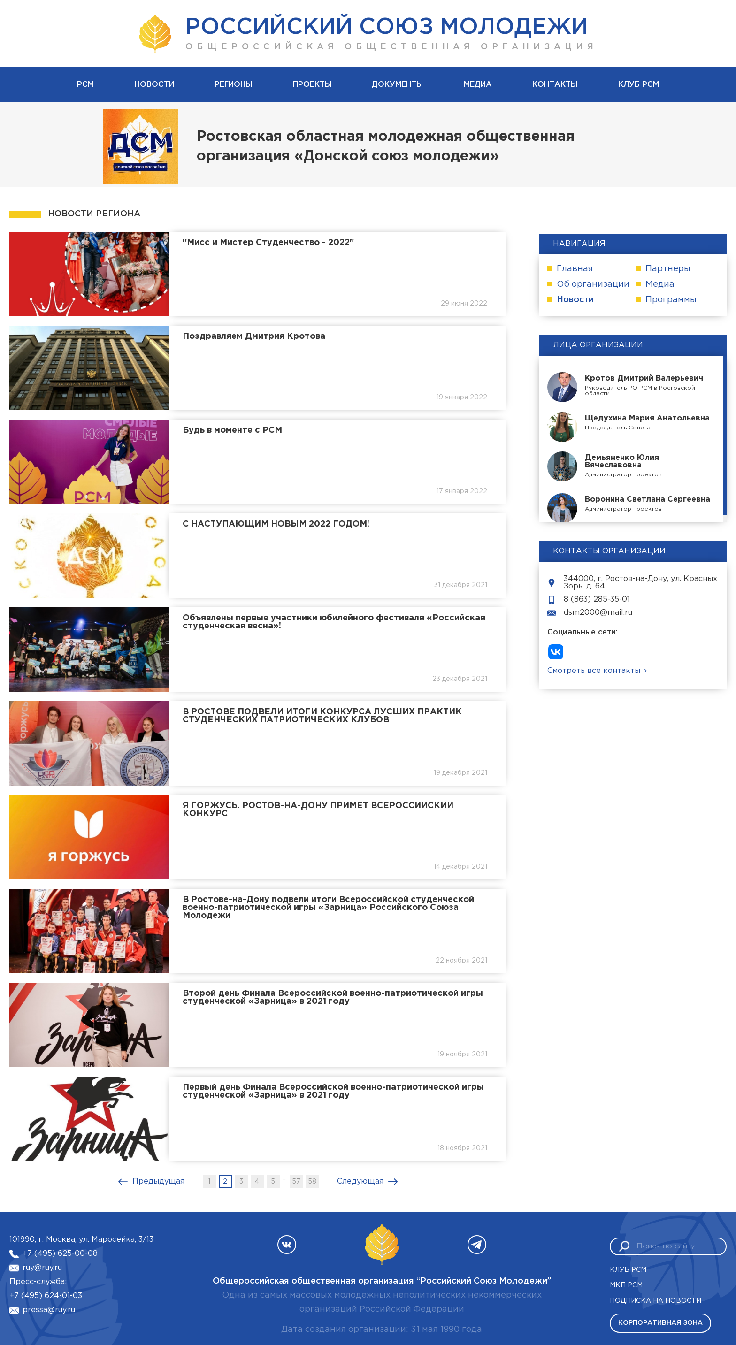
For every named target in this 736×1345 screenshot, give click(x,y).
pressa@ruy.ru (49, 1310)
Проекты (312, 84)
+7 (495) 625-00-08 (60, 1253)
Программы (671, 300)
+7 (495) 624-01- (41, 1295)
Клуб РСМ (638, 84)
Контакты (554, 84)
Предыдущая (158, 1181)
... (285, 1178)
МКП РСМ (626, 1285)
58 (312, 1182)
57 (296, 1182)
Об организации (593, 284)
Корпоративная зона (660, 1323)
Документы (397, 84)
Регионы (233, 84)
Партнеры (667, 269)
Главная (575, 269)
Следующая (360, 1181)
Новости (154, 84)
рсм (85, 84)
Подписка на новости (655, 1301)
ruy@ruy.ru (42, 1267)
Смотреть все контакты (593, 670)
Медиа (478, 84)
